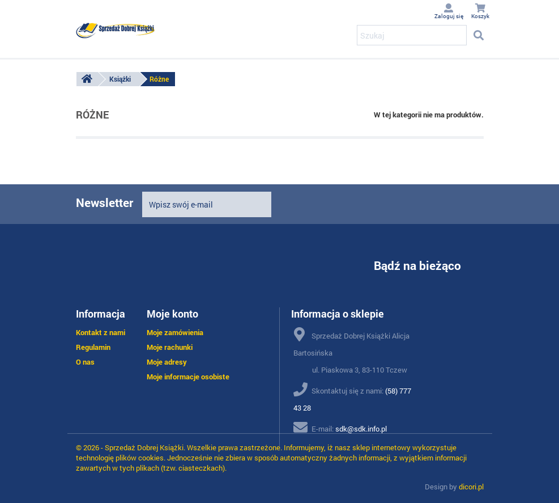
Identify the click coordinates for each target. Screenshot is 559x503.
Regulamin (93, 347)
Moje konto (172, 313)
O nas (85, 362)
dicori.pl (471, 486)
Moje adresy (167, 362)
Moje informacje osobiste (188, 376)
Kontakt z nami (100, 332)
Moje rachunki (170, 347)
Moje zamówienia (175, 332)
